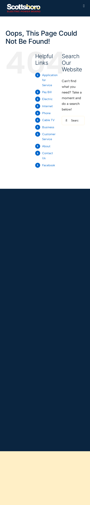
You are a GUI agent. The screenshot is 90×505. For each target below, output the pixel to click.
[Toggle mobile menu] (84, 6)
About (46, 146)
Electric (47, 99)
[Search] (66, 120)
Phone (46, 113)
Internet (47, 106)
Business (48, 127)
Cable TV (48, 120)
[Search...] (73, 120)
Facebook (48, 165)
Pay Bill (47, 92)
